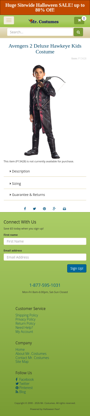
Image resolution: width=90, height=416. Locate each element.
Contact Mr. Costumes (32, 357)
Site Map (22, 361)
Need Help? (24, 327)
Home (20, 349)
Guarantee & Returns (27, 194)
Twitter (23, 383)
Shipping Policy (27, 315)
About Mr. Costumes (31, 353)
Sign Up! (76, 268)
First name (11, 235)
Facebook (25, 379)
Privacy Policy (26, 319)
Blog (21, 391)
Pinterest (24, 387)
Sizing (15, 183)
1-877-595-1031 (45, 285)
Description (20, 171)
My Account (24, 331)
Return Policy (25, 323)
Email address (13, 250)
